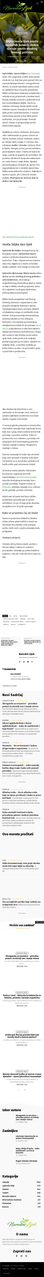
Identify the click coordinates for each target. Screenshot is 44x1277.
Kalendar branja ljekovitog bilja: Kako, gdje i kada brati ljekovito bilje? (9, 643)
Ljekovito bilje (22, 33)
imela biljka (23, 616)
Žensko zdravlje (9, 762)
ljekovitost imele (17, 621)
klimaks (23, 619)
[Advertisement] (22, 210)
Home (4, 67)
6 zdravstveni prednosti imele (19, 237)
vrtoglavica (22, 624)
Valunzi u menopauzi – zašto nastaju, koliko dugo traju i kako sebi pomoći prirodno (20, 768)
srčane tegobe (31, 621)
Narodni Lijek (14, 56)
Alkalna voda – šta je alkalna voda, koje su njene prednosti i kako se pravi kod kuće (21, 795)
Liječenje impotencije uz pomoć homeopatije (27, 1137)
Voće (4, 860)
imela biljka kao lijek (10, 619)
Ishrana (5, 720)
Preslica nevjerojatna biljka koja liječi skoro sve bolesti (32, 642)
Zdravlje (5, 742)
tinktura (6, 624)
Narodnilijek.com (15, 1265)
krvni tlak (31, 619)
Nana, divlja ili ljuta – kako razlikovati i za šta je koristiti (27, 1150)
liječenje (6, 621)
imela (15, 616)
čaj (10, 616)
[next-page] (24, 1090)
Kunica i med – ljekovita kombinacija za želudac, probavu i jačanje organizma (22, 996)
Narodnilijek (16, 674)
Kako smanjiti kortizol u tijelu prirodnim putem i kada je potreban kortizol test (20, 815)
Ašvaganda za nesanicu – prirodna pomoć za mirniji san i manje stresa (22, 957)
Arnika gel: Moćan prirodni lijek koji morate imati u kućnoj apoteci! (22, 1036)
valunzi (13, 624)
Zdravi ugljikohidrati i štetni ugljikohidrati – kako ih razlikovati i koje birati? (21, 726)
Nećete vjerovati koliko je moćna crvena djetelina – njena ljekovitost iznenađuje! (22, 1075)
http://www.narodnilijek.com (28, 657)
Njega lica (6, 899)
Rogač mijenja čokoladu (26, 1161)
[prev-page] (19, 1090)
